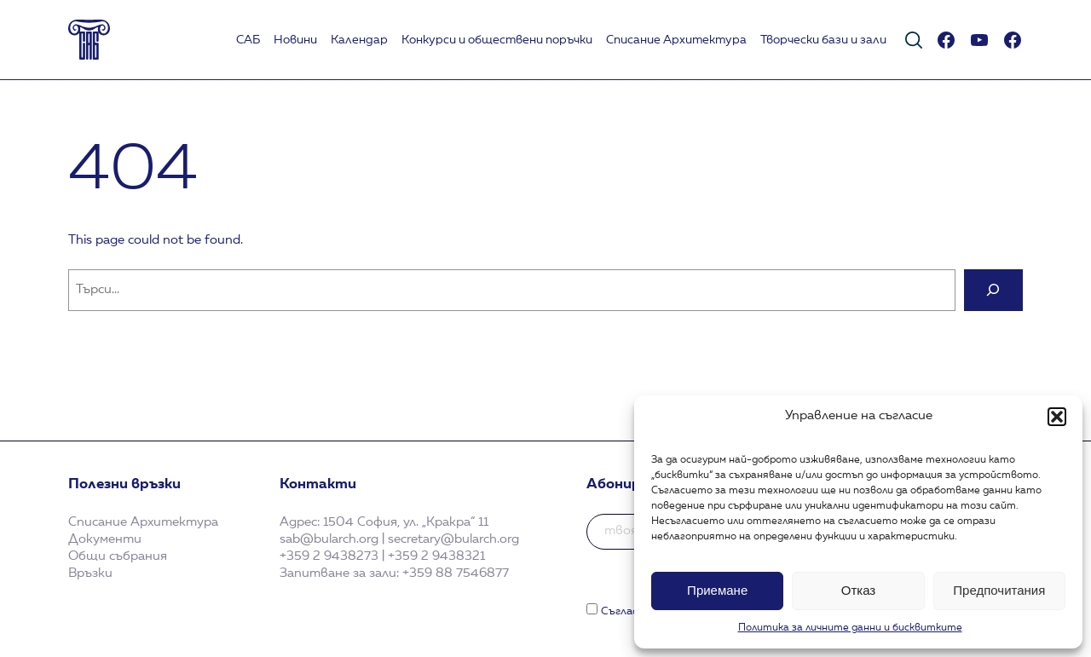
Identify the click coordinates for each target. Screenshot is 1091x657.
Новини (295, 40)
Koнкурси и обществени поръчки (496, 40)
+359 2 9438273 (329, 556)
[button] (1056, 416)
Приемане (717, 590)
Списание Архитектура (676, 40)
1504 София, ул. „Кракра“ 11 (405, 522)
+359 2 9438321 (436, 556)
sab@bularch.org (329, 539)
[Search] (993, 290)
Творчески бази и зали (823, 40)
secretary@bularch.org (453, 539)
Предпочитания (999, 590)
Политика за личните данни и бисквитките (850, 628)
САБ (248, 40)
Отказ (858, 590)
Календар (359, 40)
